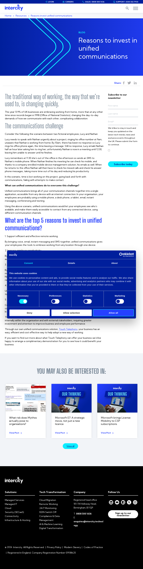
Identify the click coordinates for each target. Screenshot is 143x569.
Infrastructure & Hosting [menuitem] (17, 520)
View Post (14, 432)
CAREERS (68, 2)
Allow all (113, 312)
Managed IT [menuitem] (11, 504)
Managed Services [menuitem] (14, 500)
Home (8, 15)
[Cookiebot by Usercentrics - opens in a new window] (121, 255)
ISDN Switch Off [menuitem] (47, 512)
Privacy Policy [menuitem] (54, 547)
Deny (29, 312)
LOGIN (49, 2)
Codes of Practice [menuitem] (93, 547)
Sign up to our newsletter (123, 514)
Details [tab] (71, 263)
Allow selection (71, 312)
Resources (21, 15)
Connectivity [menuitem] (12, 516)
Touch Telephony (68, 329)
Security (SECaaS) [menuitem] (14, 512)
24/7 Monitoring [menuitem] (47, 508)
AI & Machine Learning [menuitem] (50, 524)
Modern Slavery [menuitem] (72, 547)
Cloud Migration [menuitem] (47, 500)
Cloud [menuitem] (8, 508)
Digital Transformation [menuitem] (51, 528)
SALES (93, 2)
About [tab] (114, 263)
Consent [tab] (28, 263)
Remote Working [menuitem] (48, 504)
